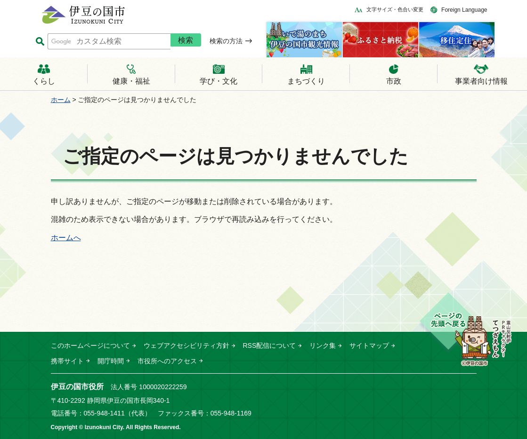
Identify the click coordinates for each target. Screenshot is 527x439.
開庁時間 (110, 361)
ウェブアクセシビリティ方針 (186, 345)
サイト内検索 (40, 41)
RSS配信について (269, 345)
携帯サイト (67, 361)
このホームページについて (90, 345)
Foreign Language (464, 10)
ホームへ (66, 238)
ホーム (61, 99)
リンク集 (322, 345)
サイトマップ (369, 345)
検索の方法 (226, 41)
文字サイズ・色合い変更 (394, 9)
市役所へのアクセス (167, 361)
